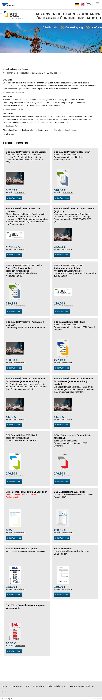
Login (3, 691)
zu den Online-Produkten (13, 92)
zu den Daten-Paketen (12, 126)
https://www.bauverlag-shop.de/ (62, 130)
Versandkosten (20, 192)
